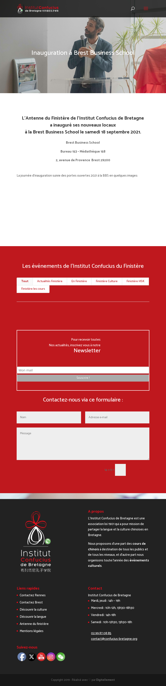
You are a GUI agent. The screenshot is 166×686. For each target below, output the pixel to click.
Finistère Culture (107, 281)
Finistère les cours (33, 288)
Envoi (139, 469)
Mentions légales (31, 631)
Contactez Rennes (33, 595)
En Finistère (79, 281)
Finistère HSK (135, 281)
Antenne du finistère (34, 624)
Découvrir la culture (33, 609)
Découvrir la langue (33, 616)
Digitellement (105, 680)
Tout (24, 281)
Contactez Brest (31, 602)
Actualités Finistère (49, 281)
